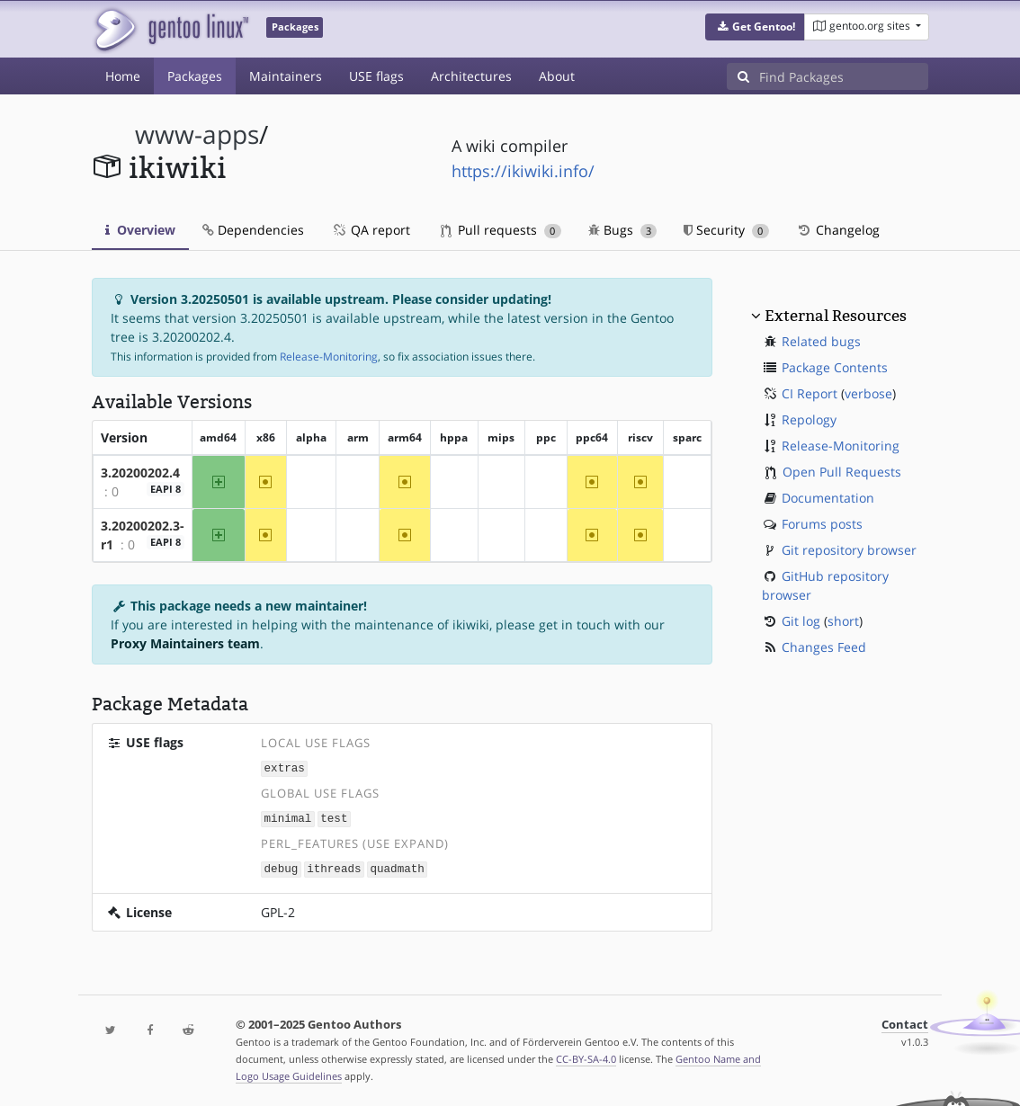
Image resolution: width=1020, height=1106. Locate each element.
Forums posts (822, 523)
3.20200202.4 (140, 472)
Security (726, 229)
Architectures (471, 76)
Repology (809, 419)
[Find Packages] (843, 76)
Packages (194, 76)
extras (284, 767)
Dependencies (253, 229)
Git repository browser (849, 549)
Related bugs (821, 341)
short (843, 620)
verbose (868, 393)
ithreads (334, 866)
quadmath (397, 866)
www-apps (197, 134)
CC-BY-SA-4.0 (586, 1056)
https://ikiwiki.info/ (523, 171)
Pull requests (501, 229)
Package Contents (835, 367)
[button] (755, 26)
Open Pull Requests (842, 471)
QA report (370, 229)
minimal (288, 817)
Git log (801, 620)
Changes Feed (824, 647)
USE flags (376, 76)
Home (122, 76)
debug (281, 866)
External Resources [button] (836, 316)
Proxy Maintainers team (185, 643)
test (333, 817)
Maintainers (285, 76)
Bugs (623, 229)
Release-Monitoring (329, 356)
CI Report (809, 393)
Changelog (838, 229)
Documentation (828, 497)
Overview (140, 229)
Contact (904, 1022)
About (557, 76)
